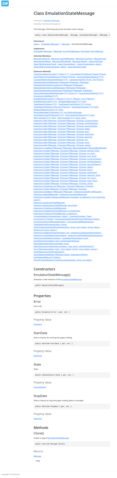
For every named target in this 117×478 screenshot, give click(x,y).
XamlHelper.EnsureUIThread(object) (49, 252)
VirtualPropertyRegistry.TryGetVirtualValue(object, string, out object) (63, 260)
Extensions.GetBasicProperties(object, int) (51, 232)
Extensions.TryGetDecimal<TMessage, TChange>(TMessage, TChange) (63, 186)
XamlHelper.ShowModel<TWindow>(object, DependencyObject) (61, 254)
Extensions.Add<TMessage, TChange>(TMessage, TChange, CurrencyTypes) (66, 120)
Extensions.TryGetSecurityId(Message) (50, 208)
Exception (38, 324)
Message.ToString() (42, 58)
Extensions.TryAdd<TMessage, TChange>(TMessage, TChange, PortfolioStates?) (67, 161)
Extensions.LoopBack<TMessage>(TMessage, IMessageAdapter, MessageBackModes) (70, 148)
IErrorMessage (97, 51)
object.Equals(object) (67, 64)
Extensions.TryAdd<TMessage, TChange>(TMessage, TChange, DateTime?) (65, 172)
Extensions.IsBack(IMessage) (46, 194)
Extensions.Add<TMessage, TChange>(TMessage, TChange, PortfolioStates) (66, 123)
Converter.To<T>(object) (44, 219)
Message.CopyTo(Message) (62, 58)
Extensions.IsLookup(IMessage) (73, 194)
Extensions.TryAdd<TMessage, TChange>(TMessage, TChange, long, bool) (65, 156)
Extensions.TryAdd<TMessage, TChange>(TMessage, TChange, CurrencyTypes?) (67, 159)
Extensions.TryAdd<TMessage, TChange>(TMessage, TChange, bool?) (63, 170)
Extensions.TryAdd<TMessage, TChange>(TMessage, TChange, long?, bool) (65, 181)
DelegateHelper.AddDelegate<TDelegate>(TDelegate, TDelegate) (61, 82)
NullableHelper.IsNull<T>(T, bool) (72, 101)
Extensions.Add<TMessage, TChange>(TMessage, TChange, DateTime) (64, 134)
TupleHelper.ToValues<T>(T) (45, 104)
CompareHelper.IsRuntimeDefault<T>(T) (51, 79)
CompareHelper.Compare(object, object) (51, 216)
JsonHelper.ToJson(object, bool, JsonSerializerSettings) (56, 241)
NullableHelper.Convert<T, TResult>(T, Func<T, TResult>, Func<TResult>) (64, 99)
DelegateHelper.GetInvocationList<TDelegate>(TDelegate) (58, 85)
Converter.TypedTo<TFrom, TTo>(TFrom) (86, 79)
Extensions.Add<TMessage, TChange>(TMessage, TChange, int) (61, 140)
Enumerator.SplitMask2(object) (80, 222)
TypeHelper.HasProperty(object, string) (50, 224)
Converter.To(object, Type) (80, 216)
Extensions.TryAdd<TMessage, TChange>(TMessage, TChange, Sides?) (63, 167)
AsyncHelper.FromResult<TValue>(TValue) (88, 74)
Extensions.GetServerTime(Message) (49, 202)
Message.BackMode (42, 61)
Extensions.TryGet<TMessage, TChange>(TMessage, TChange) (60, 189)
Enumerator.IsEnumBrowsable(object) (50, 222)
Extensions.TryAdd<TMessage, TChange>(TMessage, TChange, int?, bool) (65, 178)
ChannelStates (40, 387)
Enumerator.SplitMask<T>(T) (46, 96)
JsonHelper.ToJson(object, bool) (75, 238)
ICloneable (38, 51)
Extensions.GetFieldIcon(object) (47, 238)
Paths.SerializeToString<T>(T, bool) (79, 115)
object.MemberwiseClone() (45, 64)
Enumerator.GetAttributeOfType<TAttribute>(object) (77, 219)
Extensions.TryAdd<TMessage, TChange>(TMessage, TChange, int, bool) (64, 153)
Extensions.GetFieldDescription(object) (50, 235)
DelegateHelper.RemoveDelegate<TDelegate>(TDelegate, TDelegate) (63, 90)
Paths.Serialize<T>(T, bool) (45, 118)
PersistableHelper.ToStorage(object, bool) (51, 243)
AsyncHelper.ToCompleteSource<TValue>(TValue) (54, 77)
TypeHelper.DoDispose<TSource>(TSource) (52, 107)
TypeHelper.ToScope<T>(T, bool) (84, 107)
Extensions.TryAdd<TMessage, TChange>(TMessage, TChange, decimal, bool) (66, 150)
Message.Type (100, 58)
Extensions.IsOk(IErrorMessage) (87, 191)
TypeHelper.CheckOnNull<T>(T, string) (74, 104)
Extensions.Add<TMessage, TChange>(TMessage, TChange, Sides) (62, 129)
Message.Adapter (79, 61)
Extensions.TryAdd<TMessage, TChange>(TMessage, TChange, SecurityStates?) (67, 164)
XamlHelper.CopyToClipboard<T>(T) (49, 115)
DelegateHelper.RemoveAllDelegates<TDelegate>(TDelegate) (59, 88)
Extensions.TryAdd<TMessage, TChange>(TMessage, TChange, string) (63, 183)
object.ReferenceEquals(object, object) (50, 67)
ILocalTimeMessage (71, 51)
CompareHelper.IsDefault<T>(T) (90, 77)
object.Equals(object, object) (89, 64)
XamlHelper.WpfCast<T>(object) (47, 257)
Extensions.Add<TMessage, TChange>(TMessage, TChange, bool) (61, 131)
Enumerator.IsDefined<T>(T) (91, 93)
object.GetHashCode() (77, 67)
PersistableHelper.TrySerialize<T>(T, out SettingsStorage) (58, 112)
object (36, 44)
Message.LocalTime (84, 58)
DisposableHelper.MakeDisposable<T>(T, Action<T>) (56, 93)
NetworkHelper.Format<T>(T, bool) (48, 109)
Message (54, 44)
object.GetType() (96, 61)
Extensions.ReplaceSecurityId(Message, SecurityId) (55, 205)
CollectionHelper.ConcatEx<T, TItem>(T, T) (51, 74)
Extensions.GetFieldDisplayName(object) (85, 235)
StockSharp (47, 20)
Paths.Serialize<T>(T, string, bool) (71, 118)
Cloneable (45, 44)
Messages (56, 20)
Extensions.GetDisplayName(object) (86, 232)
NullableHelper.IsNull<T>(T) (45, 101)
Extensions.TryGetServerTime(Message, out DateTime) (57, 211)
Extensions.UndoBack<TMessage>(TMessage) (53, 191)
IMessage (57, 51)
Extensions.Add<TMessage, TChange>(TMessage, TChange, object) (62, 145)
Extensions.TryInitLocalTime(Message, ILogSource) (55, 213)
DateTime (38, 356)
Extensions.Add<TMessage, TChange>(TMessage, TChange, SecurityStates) (65, 126)
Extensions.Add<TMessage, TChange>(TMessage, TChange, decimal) (63, 137)
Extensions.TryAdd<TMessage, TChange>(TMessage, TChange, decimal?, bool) (67, 175)
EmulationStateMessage (71, 279)
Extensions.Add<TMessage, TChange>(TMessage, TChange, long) (61, 142)
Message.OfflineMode (61, 61)
